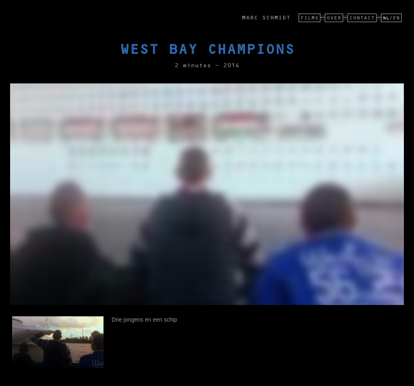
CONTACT (362, 17)
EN (396, 17)
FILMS (309, 17)
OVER (334, 17)
